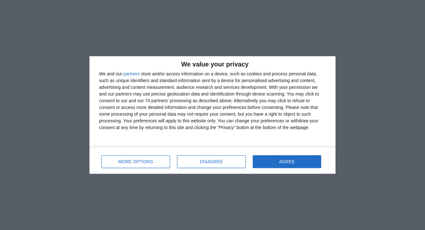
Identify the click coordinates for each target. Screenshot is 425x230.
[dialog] (212, 115)
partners (131, 74)
